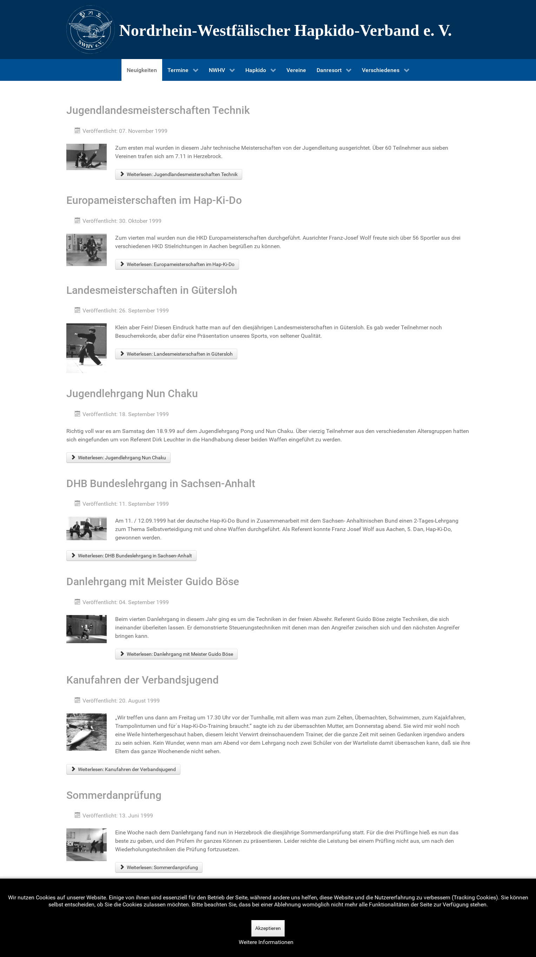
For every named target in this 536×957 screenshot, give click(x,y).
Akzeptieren (268, 928)
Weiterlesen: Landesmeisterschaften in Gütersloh (176, 354)
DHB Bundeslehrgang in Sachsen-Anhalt (160, 483)
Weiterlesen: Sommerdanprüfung (159, 867)
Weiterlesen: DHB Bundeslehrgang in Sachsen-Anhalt (131, 555)
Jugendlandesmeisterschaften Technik (158, 110)
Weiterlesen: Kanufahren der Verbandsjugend (123, 769)
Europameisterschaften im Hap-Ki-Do (154, 200)
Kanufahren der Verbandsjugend (142, 680)
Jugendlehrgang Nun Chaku (132, 393)
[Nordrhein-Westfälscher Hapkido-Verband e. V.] (268, 29)
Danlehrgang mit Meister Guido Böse (152, 581)
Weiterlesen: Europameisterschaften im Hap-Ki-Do (177, 264)
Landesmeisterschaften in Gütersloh (151, 290)
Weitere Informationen (266, 942)
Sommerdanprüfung (113, 795)
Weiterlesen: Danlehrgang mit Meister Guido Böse (176, 654)
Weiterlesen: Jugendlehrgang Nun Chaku (118, 457)
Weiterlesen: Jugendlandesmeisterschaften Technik (179, 174)
